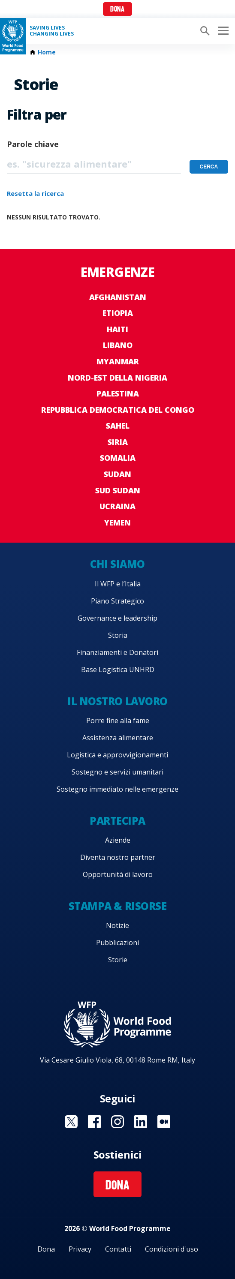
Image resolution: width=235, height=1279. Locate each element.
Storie (117, 959)
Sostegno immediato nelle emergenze (117, 789)
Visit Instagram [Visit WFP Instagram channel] (117, 1121)
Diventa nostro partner (117, 857)
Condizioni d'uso (171, 1249)
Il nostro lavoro (117, 701)
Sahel (118, 425)
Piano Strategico (117, 601)
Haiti (117, 329)
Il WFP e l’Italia (118, 583)
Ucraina (117, 506)
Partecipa (117, 821)
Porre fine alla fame (117, 720)
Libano (118, 345)
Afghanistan (117, 297)
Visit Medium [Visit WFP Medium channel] (163, 1121)
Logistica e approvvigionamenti (117, 755)
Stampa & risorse (117, 906)
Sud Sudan (117, 490)
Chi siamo (117, 564)
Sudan (117, 474)
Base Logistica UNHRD (117, 669)
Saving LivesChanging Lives (52, 31)
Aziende (117, 840)
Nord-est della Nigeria (117, 377)
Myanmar (117, 361)
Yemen (117, 522)
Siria (118, 442)
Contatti (118, 1249)
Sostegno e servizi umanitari (117, 772)
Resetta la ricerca (35, 193)
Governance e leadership (117, 618)
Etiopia (117, 313)
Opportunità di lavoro (118, 874)
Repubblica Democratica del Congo (117, 410)
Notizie (117, 925)
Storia (117, 635)
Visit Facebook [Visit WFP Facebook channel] (94, 1121)
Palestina (117, 393)
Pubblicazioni (117, 942)
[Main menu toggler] (222, 30)
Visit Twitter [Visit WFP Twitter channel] (71, 1121)
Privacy (80, 1249)
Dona (117, 10)
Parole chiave (33, 144)
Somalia (118, 458)
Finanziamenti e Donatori (117, 652)
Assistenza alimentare (117, 737)
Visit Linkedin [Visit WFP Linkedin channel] (140, 1121)
